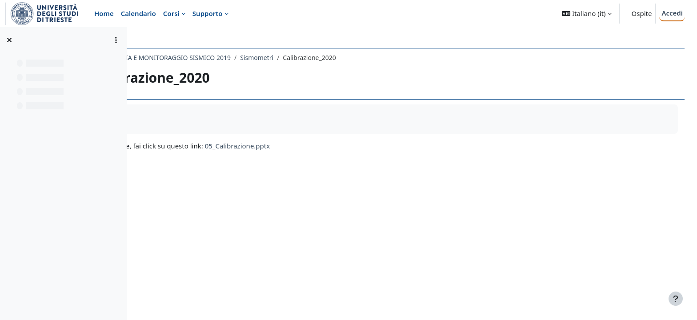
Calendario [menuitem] (138, 13)
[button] (586, 13)
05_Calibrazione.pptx (316, 145)
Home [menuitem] (104, 13)
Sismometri (336, 57)
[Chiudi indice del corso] (9, 40)
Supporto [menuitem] (207, 13)
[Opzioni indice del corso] (116, 40)
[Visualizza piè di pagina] (676, 299)
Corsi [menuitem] (171, 13)
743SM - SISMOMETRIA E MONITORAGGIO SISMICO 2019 (227, 57)
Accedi (672, 12)
